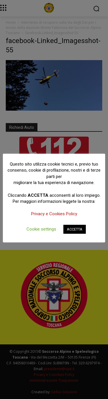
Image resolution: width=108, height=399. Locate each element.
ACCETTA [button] (74, 229)
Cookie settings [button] (41, 229)
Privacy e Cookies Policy (54, 213)
